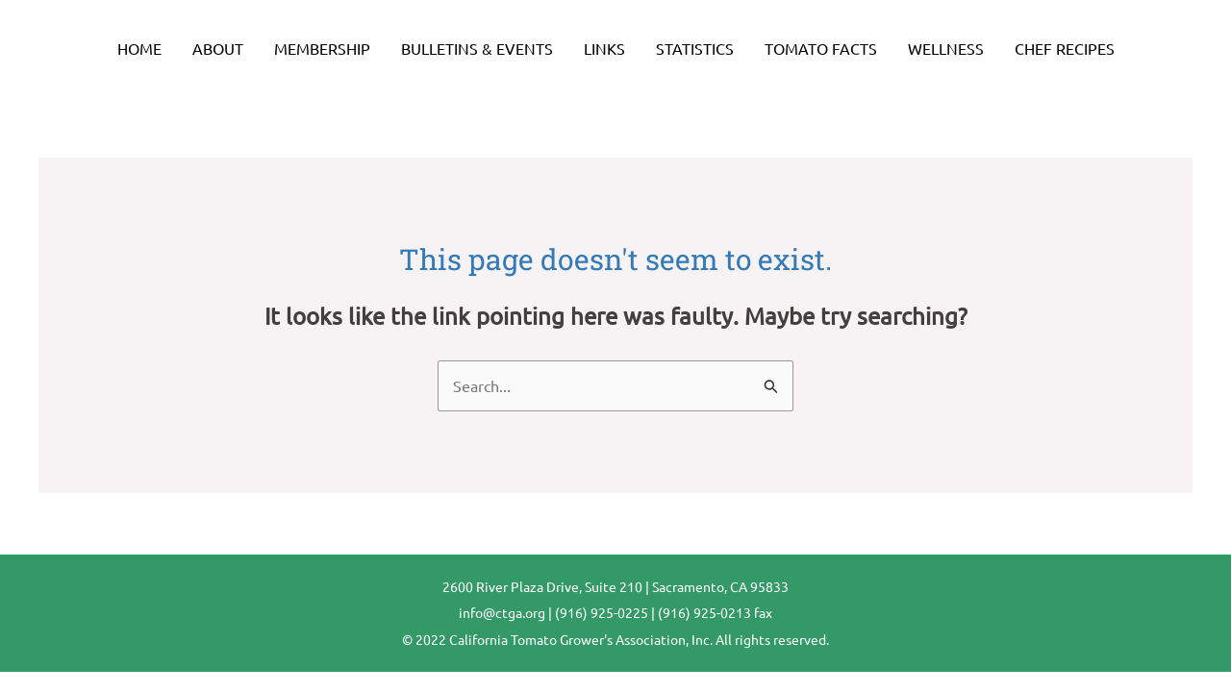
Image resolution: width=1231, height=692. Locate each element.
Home (139, 48)
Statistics (695, 48)
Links (604, 48)
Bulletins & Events (477, 48)
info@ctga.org (502, 612)
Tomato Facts (821, 48)
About (217, 48)
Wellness (946, 48)
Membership (322, 48)
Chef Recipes (1065, 48)
